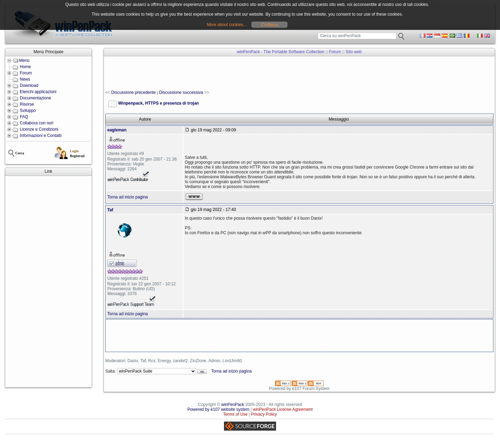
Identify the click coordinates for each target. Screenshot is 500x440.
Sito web (354, 51)
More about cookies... (227, 24)
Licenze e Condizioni (39, 129)
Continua (269, 24)
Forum (26, 73)
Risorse (27, 104)
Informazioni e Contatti (40, 135)
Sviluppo (28, 110)
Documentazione (35, 98)
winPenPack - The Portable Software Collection (280, 51)
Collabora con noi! (36, 123)
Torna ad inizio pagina (127, 197)
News (25, 79)
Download (29, 85)
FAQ (24, 116)
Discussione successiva (181, 92)
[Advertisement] (48, 281)
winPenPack (232, 404)
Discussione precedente (133, 92)
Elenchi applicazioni (38, 91)
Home (25, 66)
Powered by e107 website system (219, 409)
